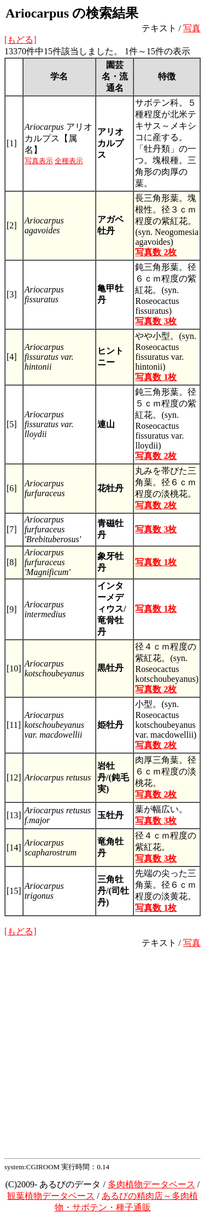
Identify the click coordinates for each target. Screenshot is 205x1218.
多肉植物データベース (151, 1184)
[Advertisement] (102, 1051)
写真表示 (39, 161)
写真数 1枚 (156, 377)
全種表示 (69, 161)
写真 (192, 28)
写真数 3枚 (156, 321)
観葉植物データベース (51, 1195)
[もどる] (20, 39)
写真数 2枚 (156, 252)
